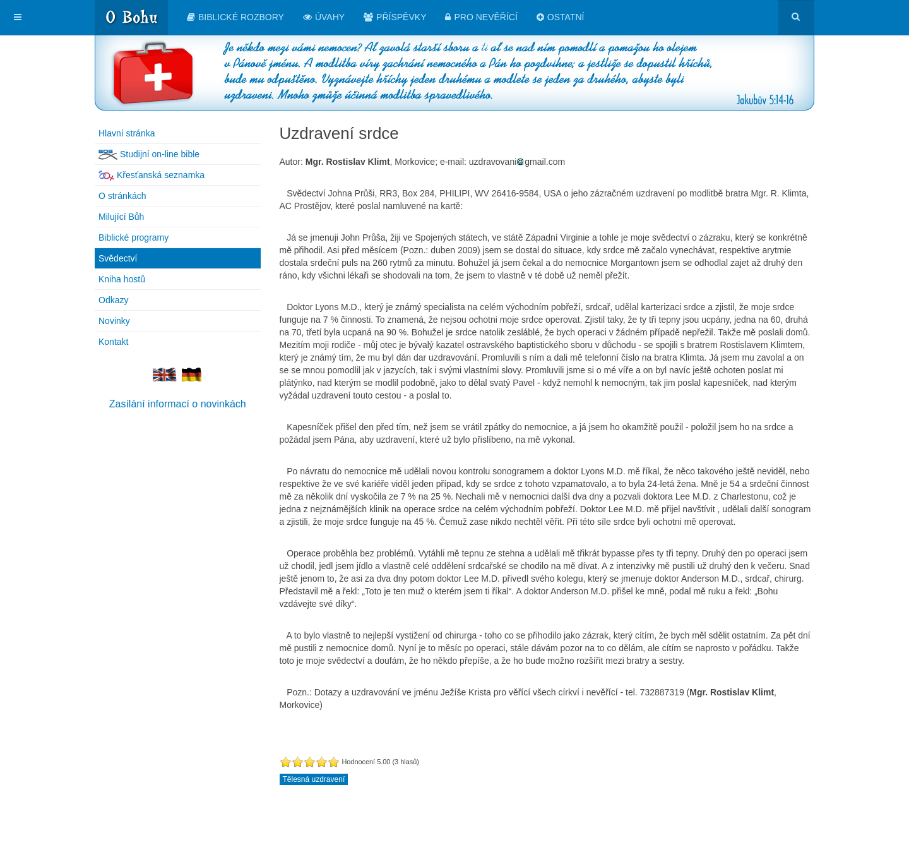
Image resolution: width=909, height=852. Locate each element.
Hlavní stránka (126, 133)
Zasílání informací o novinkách (177, 404)
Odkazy (113, 300)
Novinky (114, 321)
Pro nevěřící (481, 17)
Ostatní (561, 17)
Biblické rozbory (235, 17)
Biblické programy (133, 237)
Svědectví (117, 258)
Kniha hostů (121, 279)
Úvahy (324, 17)
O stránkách (122, 196)
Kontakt (113, 342)
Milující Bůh (121, 217)
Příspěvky (395, 17)
